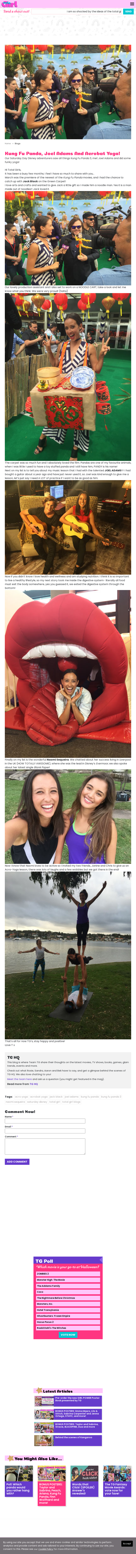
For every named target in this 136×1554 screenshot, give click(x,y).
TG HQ (34, 1084)
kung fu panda (90, 1097)
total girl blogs (71, 1102)
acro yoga (21, 1097)
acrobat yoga (38, 1097)
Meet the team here (19, 1079)
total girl (54, 1102)
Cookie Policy (45, 1549)
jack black (56, 1097)
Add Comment (17, 1162)
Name (9, 1116)
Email (9, 1126)
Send (128, 11)
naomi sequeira (15, 1102)
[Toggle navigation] (132, 4)
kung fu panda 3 (111, 1097)
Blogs (17, 143)
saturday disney (37, 1102)
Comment (11, 1136)
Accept (127, 1543)
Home (8, 143)
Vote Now (68, 1335)
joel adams (72, 1097)
